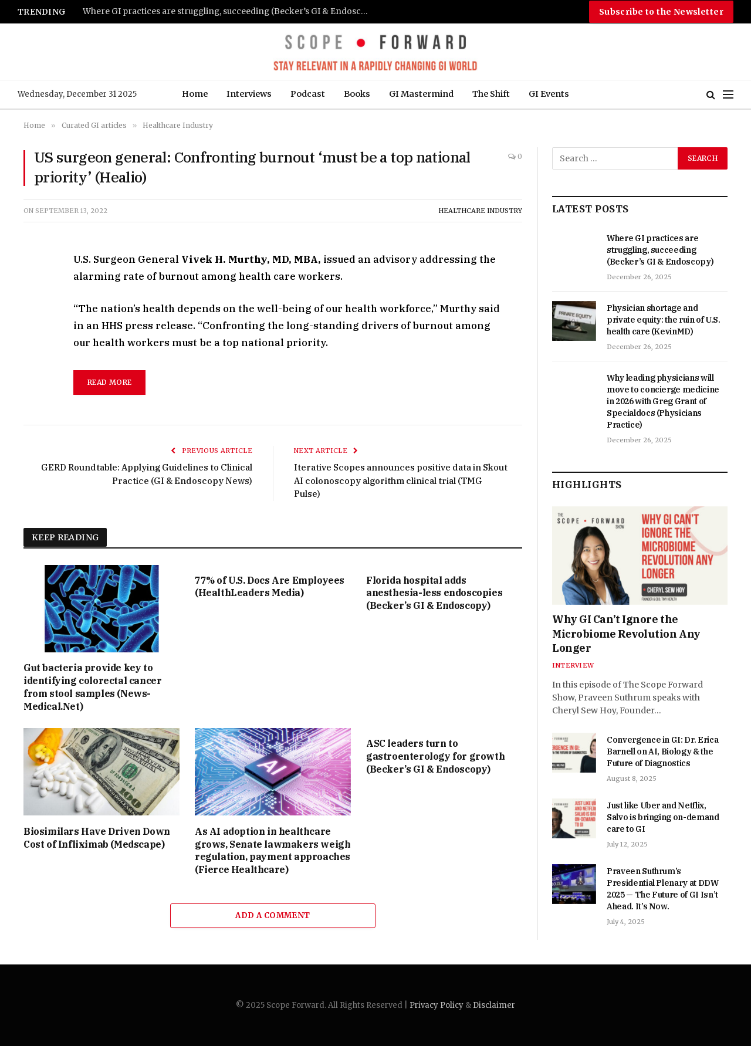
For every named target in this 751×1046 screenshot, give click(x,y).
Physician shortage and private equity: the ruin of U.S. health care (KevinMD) (663, 320)
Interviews (249, 94)
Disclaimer (494, 1005)
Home (195, 94)
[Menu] (728, 95)
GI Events (549, 94)
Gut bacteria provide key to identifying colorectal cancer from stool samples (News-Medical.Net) (92, 687)
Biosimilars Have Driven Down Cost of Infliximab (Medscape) (96, 837)
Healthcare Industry (480, 211)
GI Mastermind (421, 94)
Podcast (307, 94)
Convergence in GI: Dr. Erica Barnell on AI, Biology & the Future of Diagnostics (662, 751)
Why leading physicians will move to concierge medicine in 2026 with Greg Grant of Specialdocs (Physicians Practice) (663, 401)
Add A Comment (272, 915)
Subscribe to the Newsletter (661, 11)
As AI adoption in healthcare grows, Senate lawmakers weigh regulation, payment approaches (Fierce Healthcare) (272, 850)
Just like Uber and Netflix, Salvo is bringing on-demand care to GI (663, 817)
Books (357, 94)
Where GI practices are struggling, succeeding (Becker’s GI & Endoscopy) (229, 11)
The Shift (491, 94)
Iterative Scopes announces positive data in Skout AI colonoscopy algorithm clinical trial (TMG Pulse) (401, 480)
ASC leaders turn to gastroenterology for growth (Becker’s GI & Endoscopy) (435, 756)
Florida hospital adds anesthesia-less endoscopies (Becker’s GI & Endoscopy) (434, 593)
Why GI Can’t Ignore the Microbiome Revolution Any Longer (626, 633)
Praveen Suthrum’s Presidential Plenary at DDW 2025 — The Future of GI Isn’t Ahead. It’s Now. (663, 889)
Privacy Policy (437, 1005)
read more (109, 382)
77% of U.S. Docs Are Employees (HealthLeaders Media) (269, 586)
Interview (573, 665)
